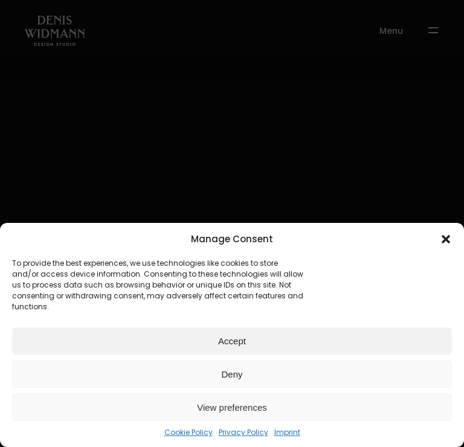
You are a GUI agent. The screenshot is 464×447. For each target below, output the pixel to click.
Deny (231, 374)
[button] (446, 239)
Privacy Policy (243, 432)
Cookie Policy (188, 432)
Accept (232, 341)
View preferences (232, 407)
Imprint (287, 432)
